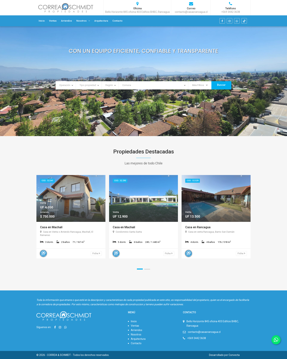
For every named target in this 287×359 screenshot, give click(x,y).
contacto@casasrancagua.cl (204, 331)
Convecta (234, 355)
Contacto (117, 20)
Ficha (96, 253)
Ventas (53, 20)
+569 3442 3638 (196, 338)
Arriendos (66, 20)
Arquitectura (101, 20)
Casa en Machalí (51, 227)
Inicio (42, 20)
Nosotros (81, 20)
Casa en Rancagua (197, 227)
